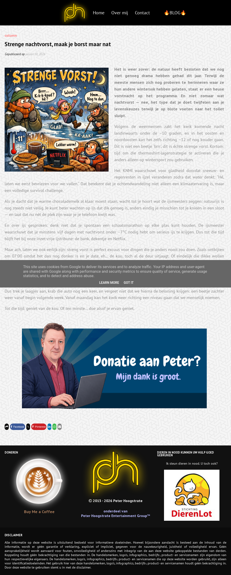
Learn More (109, 282)
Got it (129, 282)
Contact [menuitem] (142, 13)
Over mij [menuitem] (119, 13)
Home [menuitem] (98, 13)
